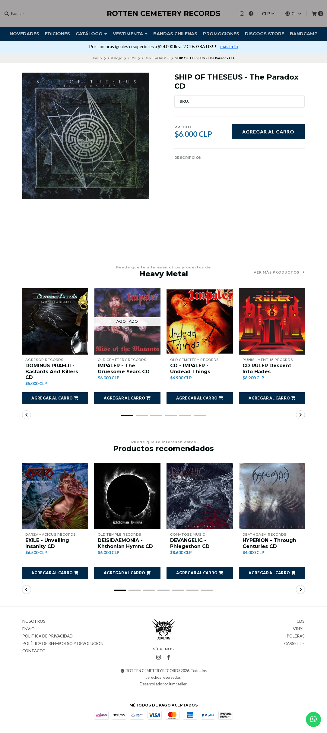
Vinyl (299, 629)
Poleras (296, 636)
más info (229, 46)
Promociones (221, 33)
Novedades (24, 33)
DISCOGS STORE (264, 33)
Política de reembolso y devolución (62, 644)
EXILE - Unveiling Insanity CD (47, 543)
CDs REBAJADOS (155, 58)
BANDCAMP (304, 33)
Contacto (34, 651)
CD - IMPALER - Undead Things (190, 368)
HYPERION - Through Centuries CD (269, 543)
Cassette (294, 644)
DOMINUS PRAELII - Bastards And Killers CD (51, 371)
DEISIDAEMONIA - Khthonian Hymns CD (125, 543)
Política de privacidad (47, 636)
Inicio (97, 58)
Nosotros (34, 621)
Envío (28, 629)
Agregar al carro (268, 131)
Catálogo (91, 33)
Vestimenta (130, 33)
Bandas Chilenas (175, 33)
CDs (301, 621)
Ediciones (57, 33)
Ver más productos (279, 272)
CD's (132, 58)
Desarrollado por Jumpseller (163, 684)
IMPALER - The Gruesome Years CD (124, 368)
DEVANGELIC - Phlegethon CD (190, 543)
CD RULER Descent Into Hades (267, 368)
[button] (55, 398)
